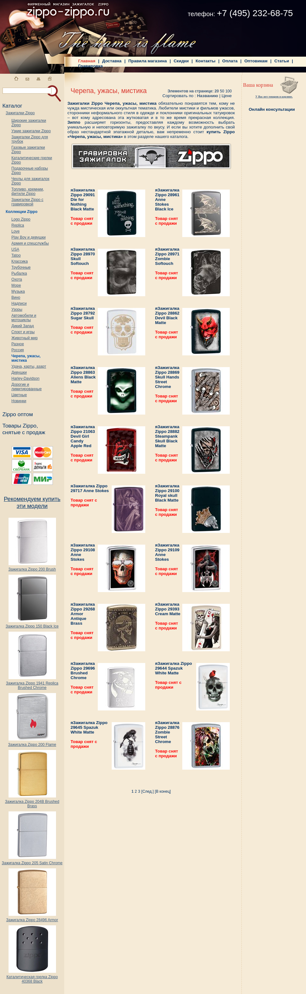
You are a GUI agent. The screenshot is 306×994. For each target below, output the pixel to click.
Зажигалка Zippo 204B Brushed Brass (32, 802)
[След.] (147, 791)
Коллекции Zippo (21, 211)
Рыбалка (19, 273)
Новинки (18, 401)
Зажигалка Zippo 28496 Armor (32, 918)
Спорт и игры (23, 332)
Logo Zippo (20, 219)
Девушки (19, 372)
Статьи (281, 61)
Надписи (19, 303)
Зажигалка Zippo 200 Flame (32, 743)
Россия (17, 350)
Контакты (205, 61)
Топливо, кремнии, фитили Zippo (27, 191)
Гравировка (90, 66)
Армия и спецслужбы (30, 243)
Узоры (16, 309)
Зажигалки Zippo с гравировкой (27, 201)
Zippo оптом (17, 414)
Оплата (229, 61)
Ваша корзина (258, 85)
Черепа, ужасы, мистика (26, 358)
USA (15, 249)
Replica (17, 225)
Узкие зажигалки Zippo (31, 131)
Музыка (18, 291)
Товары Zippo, (20, 425)
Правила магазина (147, 61)
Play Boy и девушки (28, 237)
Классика (19, 261)
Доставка (112, 61)
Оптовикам (255, 61)
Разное (17, 344)
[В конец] (163, 791)
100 (228, 91)
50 (222, 91)
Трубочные (21, 267)
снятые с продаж (23, 432)
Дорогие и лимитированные (26, 386)
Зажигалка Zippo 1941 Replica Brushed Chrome (32, 684)
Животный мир (24, 338)
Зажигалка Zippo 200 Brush (32, 568)
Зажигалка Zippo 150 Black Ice (32, 624)
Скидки (181, 61)
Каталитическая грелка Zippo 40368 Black (32, 977)
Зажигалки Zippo (20, 113)
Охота (16, 279)
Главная (86, 61)
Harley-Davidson (25, 378)
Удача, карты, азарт (28, 366)
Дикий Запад (22, 326)
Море (16, 285)
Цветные (19, 395)
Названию (207, 95)
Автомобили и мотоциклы (23, 317)
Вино (15, 297)
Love (15, 231)
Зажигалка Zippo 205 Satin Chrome (32, 861)
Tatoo (16, 255)
